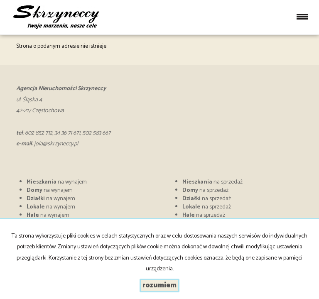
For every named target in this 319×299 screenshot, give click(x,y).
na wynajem (57, 182)
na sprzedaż (212, 182)
